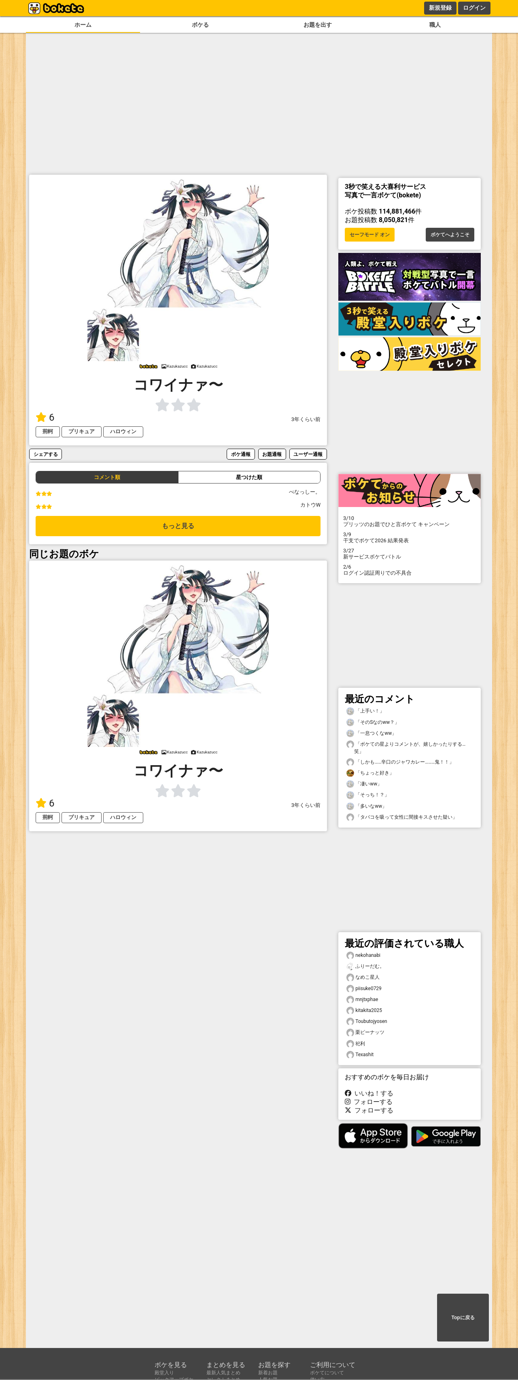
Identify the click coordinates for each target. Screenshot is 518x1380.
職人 (435, 24)
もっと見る (178, 525)
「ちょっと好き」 (370, 773)
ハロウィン (123, 431)
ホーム (82, 24)
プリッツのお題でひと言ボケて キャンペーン (409, 521)
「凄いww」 (364, 784)
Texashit (360, 1055)
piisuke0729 (364, 989)
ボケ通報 (241, 454)
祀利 (355, 1044)
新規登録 (440, 7)
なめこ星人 (363, 977)
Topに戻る (462, 1317)
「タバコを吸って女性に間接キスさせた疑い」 (401, 817)
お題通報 (272, 454)
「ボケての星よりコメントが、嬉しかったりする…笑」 (405, 747)
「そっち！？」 (367, 795)
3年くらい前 (306, 419)
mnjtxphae (362, 999)
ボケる (200, 24)
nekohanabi (363, 955)
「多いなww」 (366, 806)
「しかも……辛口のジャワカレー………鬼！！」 (400, 762)
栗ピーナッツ (365, 1032)
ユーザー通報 (308, 454)
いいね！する (369, 1093)
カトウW (310, 505)
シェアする (46, 454)
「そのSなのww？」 (372, 722)
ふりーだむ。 (365, 966)
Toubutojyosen (366, 1021)
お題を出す (318, 24)
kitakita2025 (364, 1010)
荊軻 (47, 431)
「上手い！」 (365, 711)
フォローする (369, 1102)
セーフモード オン (370, 234)
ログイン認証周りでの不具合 (409, 570)
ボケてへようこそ (450, 234)
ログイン (474, 7)
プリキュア (81, 431)
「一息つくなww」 (371, 733)
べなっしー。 (305, 492)
